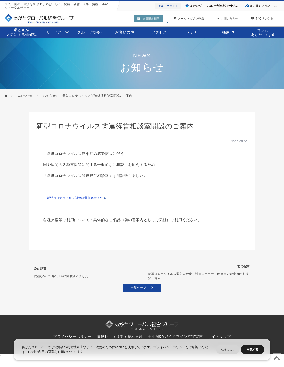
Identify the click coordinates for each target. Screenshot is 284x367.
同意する (252, 349)
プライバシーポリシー (169, 347)
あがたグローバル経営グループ (6, 95)
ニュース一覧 (28, 95)
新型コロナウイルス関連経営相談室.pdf (81, 198)
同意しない (227, 349)
